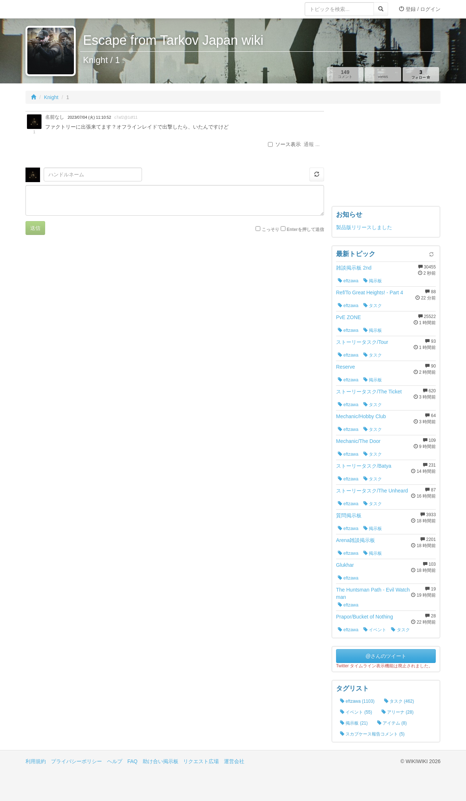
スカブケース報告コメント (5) (372, 734)
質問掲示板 (349, 515)
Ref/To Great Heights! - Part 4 (369, 292)
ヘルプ (114, 761)
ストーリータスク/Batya (363, 466)
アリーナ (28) (398, 712)
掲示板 (372, 280)
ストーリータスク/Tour (362, 342)
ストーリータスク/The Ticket (369, 391)
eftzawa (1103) (357, 701)
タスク (372, 305)
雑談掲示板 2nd (353, 268)
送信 (35, 228)
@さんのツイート (386, 656)
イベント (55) (356, 712)
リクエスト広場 (201, 761)
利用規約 (35, 761)
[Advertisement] (386, 156)
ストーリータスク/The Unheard (372, 491)
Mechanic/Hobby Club (361, 416)
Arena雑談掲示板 (355, 540)
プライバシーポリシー (76, 761)
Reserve (345, 367)
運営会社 (234, 761)
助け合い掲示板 (160, 761)
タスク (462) (399, 701)
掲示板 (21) (354, 723)
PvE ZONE (348, 317)
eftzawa (348, 280)
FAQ (132, 761)
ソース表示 (284, 144)
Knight (51, 97)
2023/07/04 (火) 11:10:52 (89, 117)
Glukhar (345, 565)
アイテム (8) (392, 723)
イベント (374, 629)
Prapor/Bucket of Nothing (364, 617)
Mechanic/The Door (358, 441)
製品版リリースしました (364, 227)
